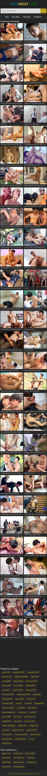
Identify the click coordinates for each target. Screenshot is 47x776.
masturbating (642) (8, 712)
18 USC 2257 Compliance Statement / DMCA (21, 773)
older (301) (5, 730)
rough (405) (35, 677)
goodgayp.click (19, 766)
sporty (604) (19, 699)
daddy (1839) (18, 681)
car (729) (31, 739)
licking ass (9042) (33, 672)
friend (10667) (30, 685)
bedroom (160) (29, 721)
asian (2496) (6, 672)
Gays (23, 4)
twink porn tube (18, 762)
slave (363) (17, 721)
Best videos (16, 17)
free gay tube (6, 766)
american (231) (31, 690)
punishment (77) (29, 717)
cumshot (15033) (31, 681)
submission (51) (20, 739)
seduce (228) (6, 685)
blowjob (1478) (7, 699)
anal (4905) (36, 694)
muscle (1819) (18, 685)
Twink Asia (30, 758)
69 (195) (19, 703)
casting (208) (6, 681)
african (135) (31, 699)
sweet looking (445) (8, 725)
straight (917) (6, 721)
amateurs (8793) (17, 730)
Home (7, 17)
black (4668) (32, 708)
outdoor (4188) (31, 730)
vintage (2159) (7, 677)
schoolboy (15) (7, 739)
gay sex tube (6, 758)
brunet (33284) (18, 690)
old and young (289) (23, 694)
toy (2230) (27, 703)
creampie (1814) (7, 703)
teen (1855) (6, 690)
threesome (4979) (8, 694)
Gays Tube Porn (18, 758)
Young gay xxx (31, 762)
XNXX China (6, 762)
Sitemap (37, 773)
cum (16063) (22, 712)
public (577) (22, 725)
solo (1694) (21, 708)
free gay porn (17, 753)
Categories (37, 17)
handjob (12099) (18, 672)
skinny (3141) (6, 743)
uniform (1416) (35, 734)
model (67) (32, 712)
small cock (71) (7, 734)
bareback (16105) (21, 734)
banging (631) (39, 703)
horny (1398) (6, 717)
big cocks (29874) (8, 708)
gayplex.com (6, 753)
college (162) (33, 725)
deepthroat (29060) (21, 677)
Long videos (27, 17)
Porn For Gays (30, 753)
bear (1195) (17, 717)
